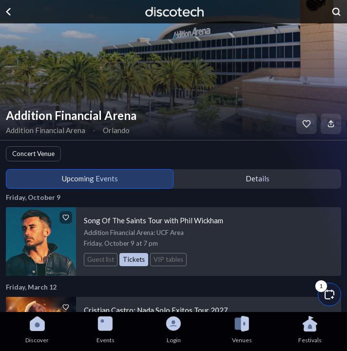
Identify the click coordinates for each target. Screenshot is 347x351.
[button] (329, 294)
